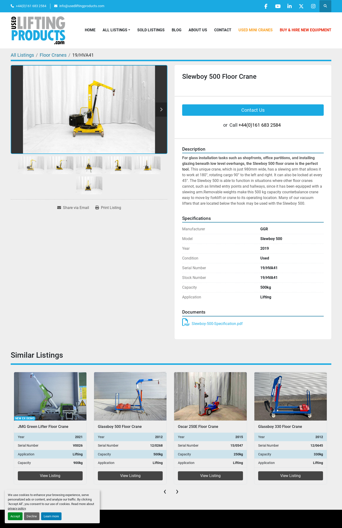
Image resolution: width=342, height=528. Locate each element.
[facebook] (265, 6)
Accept (15, 516)
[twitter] (301, 6)
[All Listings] (22, 55)
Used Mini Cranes (255, 30)
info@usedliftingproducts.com (81, 6)
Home (90, 30)
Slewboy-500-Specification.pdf (212, 323)
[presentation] (164, 491)
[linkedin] (289, 6)
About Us (198, 30)
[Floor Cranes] (53, 55)
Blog (176, 30)
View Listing (50, 475)
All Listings (115, 30)
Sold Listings (151, 30)
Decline (32, 516)
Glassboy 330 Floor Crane (280, 426)
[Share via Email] (73, 207)
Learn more (51, 516)
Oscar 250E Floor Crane (198, 426)
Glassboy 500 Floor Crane (120, 426)
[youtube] (277, 6)
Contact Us (253, 110)
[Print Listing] (108, 207)
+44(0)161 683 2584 (31, 6)
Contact (222, 30)
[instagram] (313, 6)
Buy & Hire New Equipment (305, 30)
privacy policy (17, 508)
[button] (116, 30)
